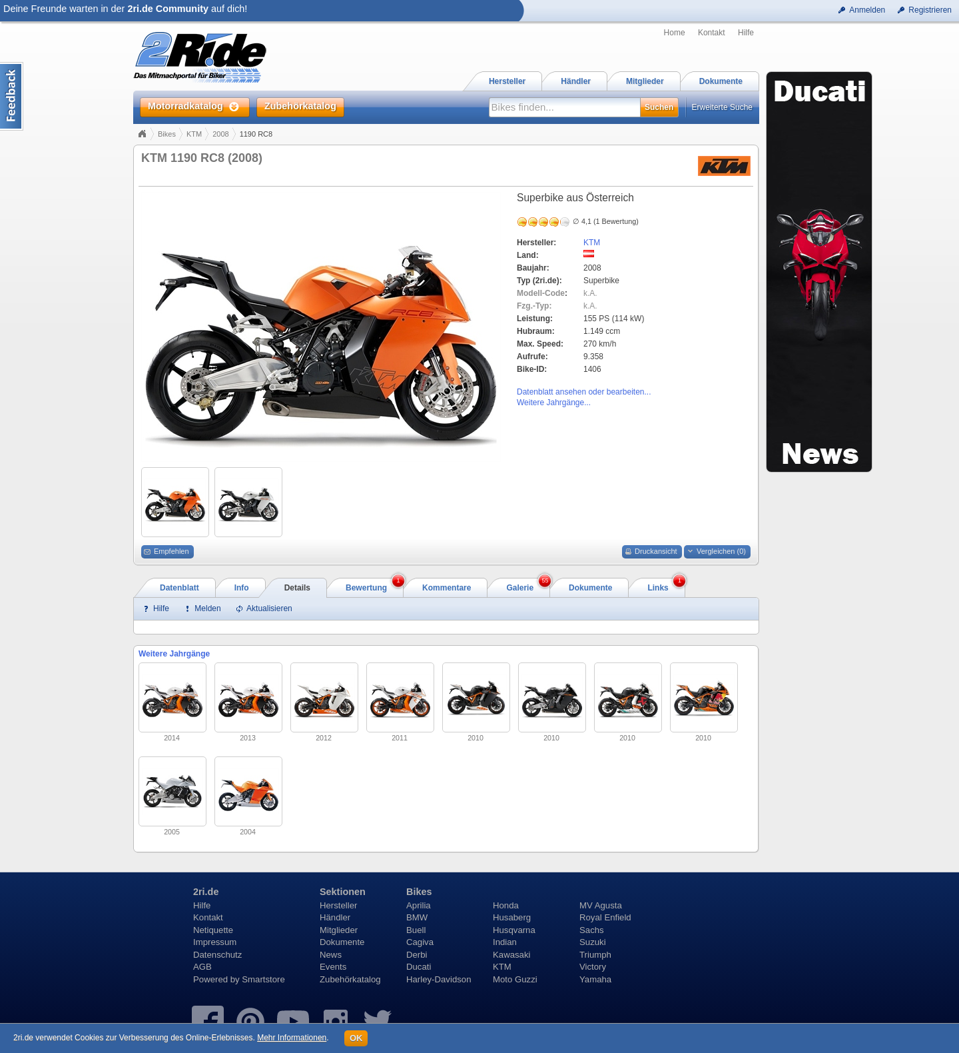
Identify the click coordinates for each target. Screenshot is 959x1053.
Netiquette (213, 930)
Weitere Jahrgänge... (554, 402)
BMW (417, 917)
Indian (505, 942)
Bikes (167, 134)
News (331, 955)
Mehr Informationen (291, 1037)
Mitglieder (339, 930)
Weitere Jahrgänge (174, 653)
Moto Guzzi (515, 979)
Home (674, 32)
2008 (220, 134)
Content (11, 96)
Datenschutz (217, 955)
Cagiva (420, 942)
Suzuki (592, 942)
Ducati (418, 967)
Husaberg (512, 917)
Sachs (591, 930)
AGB (202, 967)
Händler (335, 917)
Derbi (417, 955)
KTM (194, 134)
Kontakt (711, 32)
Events (333, 967)
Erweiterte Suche (722, 107)
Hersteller (338, 905)
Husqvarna (514, 930)
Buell (416, 930)
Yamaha (595, 979)
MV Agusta (600, 905)
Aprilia (418, 905)
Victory (592, 967)
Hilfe (746, 32)
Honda (506, 905)
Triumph (595, 955)
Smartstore (263, 979)
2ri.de (205, 891)
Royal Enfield (605, 917)
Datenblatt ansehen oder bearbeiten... (584, 392)
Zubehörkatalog (350, 979)
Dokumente (342, 942)
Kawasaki (511, 955)
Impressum (214, 942)
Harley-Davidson (438, 979)
